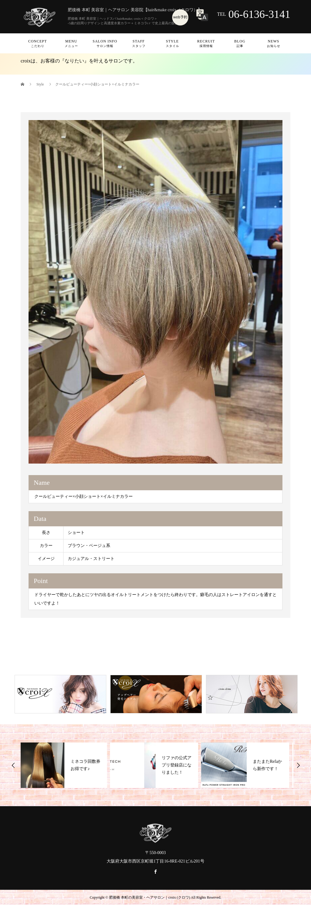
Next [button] (298, 765)
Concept (37, 43)
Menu (71, 43)
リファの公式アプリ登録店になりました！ (178, 765)
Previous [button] (13, 765)
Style (172, 43)
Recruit (206, 43)
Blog (240, 43)
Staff (138, 43)
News (273, 43)
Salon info (105, 43)
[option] (155, 292)
